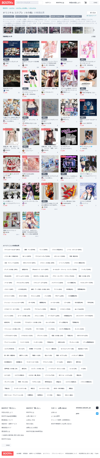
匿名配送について (7, 420)
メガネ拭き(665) (22, 289)
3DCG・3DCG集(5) (59, 388)
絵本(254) (7, 322)
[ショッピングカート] (85, 2)
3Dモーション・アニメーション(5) (13, 395)
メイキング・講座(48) (77, 355)
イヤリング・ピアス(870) (40, 282)
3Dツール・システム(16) (65, 375)
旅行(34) (24, 368)
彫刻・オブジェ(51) (61, 355)
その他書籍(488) (72, 296)
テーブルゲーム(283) (53, 315)
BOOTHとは (60, 2)
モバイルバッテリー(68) (67, 349)
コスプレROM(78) (9, 349)
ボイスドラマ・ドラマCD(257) (84, 315)
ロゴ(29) (83, 368)
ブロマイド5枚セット (86, 174)
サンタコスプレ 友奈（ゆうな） (49, 89)
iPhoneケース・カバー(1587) (40, 269)
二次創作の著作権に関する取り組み (13, 435)
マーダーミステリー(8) (20, 388)
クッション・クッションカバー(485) (14, 302)
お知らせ (54, 412)
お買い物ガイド (31, 416)
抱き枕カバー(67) (83, 349)
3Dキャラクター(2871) (29, 263)
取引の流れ (29, 424)
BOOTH (5, 8)
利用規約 (25, 453)
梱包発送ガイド (6, 427)
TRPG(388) (90, 302)
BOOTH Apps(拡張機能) (9, 416)
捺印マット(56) (23, 355)
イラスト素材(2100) (79, 263)
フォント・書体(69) (51, 349)
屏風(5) (71, 388)
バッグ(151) (51, 329)
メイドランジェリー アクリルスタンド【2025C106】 (50, 62)
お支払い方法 (30, 420)
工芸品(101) (50, 342)
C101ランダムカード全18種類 (30, 62)
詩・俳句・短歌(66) (9, 355)
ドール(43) (59, 362)
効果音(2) (40, 395)
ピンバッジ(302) (8, 315)
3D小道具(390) (79, 302)
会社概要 (19, 453)
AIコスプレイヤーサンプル (30, 201)
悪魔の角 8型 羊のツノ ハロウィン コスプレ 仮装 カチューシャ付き (11, 147)
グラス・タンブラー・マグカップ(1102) (63, 276)
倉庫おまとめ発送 (32, 427)
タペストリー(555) (9, 296)
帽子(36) (78, 362)
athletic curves (84, 90)
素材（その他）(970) (84, 276)
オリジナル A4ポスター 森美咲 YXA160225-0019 (30, 231)
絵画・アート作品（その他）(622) (40, 289)
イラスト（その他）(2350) (47, 263)
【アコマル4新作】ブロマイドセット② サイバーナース (69, 89)
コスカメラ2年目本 (85, 201)
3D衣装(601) (69, 289)
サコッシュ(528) (35, 296)
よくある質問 (55, 416)
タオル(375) (27, 309)
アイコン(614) (58, 289)
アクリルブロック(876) (23, 282)
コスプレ (11, 8)
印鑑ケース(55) (36, 355)
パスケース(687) (8, 289)
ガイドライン (46, 453)
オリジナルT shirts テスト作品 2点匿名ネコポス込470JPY (50, 204)
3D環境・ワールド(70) (35, 349)
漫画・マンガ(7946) (29, 249)
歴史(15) (79, 375)
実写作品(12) (48, 382)
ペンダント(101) (38, 342)
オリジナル (32, 8)
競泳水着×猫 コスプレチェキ (50, 176)
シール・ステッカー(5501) (74, 249)
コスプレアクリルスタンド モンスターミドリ (30, 91)
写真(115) (70, 335)
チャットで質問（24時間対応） (61, 420)
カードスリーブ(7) (44, 388)
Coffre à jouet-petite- (28, 174)
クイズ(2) (49, 395)
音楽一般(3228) (74, 256)
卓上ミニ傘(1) (69, 395)
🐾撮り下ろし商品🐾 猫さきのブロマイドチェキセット (11, 118)
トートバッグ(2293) (64, 263)
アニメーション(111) (10, 342)
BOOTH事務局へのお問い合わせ (61, 424)
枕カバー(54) (48, 355)
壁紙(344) (53, 309)
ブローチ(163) (40, 329)
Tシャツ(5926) (43, 249)
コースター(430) (54, 302)
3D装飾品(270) (68, 315)
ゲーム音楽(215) (63, 322)
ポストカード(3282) (59, 256)
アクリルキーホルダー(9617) (12, 249)
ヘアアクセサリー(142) (10, 335)
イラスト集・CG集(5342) (11, 256)
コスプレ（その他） (22, 8)
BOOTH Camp (6, 439)
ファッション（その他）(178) (12, 329)
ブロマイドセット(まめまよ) (69, 176)
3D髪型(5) (30, 395)
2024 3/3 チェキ (8, 88)
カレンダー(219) (50, 322)
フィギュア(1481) (86, 269)
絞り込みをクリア (91, 15)
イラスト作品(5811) (57, 249)
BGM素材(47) (8, 362)
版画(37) (69, 362)
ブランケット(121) (42, 335)
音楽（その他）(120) (57, 335)
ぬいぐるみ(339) (79, 309)
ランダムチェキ (65, 117)
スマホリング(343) (65, 309)
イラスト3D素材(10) (86, 382)
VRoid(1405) (7, 276)
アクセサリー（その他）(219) (33, 322)
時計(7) (33, 388)
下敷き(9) (6, 388)
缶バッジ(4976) (27, 256)
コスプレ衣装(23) (19, 375)
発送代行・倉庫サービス (9, 424)
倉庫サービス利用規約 (35, 453)
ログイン (48, 2)
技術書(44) (19, 362)
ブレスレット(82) (74, 342)
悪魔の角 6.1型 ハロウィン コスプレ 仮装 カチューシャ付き (50, 147)
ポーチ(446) (32, 302)
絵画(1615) (25, 269)
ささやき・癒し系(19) (34, 375)
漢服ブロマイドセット (9, 230)
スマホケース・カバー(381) (11, 309)
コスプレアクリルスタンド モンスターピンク (88, 62)
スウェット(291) (39, 315)
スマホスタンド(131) (27, 335)
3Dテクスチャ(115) (82, 335)
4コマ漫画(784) (71, 282)
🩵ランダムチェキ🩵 (86, 146)
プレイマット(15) (9, 382)
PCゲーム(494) (59, 296)
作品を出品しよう (74, 2)
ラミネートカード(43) (32, 362)
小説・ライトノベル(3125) (11, 263)
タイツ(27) (7, 375)
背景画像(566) (81, 289)
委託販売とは (6, 431)
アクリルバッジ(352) (40, 309)
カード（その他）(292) (24, 315)
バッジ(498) (48, 296)
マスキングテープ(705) (86, 282)
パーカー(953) (8, 282)
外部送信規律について (71, 453)
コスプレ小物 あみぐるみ (68, 201)
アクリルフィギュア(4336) (42, 256)
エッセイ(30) (73, 368)
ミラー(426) (67, 302)
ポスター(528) (23, 296)
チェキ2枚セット (8, 201)
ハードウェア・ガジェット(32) (57, 368)
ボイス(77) (21, 349)
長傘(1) (59, 395)
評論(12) (58, 382)
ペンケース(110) (24, 342)
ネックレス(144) (79, 329)
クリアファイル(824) (57, 282)
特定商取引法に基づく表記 (86, 453)
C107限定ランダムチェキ (10, 61)
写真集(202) (75, 322)
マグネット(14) (36, 382)
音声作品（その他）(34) (10, 368)
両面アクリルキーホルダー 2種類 (88, 120)
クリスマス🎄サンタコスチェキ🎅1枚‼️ (11, 174)
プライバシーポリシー (58, 453)
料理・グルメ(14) (23, 382)
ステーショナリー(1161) (22, 276)
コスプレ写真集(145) (64, 329)
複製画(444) (43, 302)
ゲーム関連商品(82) (88, 342)
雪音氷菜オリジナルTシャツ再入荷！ (50, 120)
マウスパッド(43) (47, 362)
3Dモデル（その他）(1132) (41, 276)
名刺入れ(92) (61, 342)
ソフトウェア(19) (49, 375)
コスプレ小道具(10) (71, 382)
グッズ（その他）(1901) (10, 269)
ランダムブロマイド (66, 61)
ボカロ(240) (17, 322)
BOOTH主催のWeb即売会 (34, 431)
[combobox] (27, 2)
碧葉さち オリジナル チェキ (30, 120)
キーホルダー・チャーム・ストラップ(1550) (65, 269)
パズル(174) (28, 329)
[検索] (36, 2)
